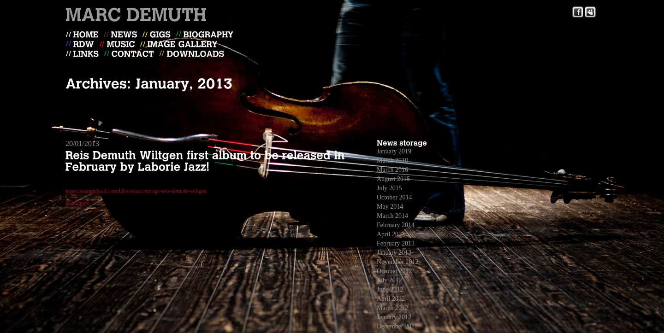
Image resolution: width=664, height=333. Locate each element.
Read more (77, 203)
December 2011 (397, 326)
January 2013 (394, 252)
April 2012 (391, 298)
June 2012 (390, 289)
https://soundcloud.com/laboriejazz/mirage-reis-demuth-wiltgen (136, 191)
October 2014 (394, 197)
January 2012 (394, 317)
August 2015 (393, 178)
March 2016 (392, 169)
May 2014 (390, 206)
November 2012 (398, 261)
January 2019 (394, 151)
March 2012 (392, 307)
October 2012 (394, 271)
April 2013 (391, 234)
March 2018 (392, 160)
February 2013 (396, 243)
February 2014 (396, 225)
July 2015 (389, 188)
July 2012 (389, 280)
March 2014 (392, 215)
